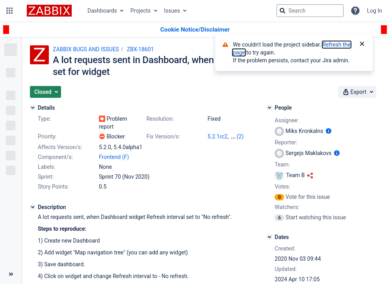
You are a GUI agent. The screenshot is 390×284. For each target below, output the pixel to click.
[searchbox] (310, 10)
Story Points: (53, 186)
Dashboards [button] (102, 10)
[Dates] (269, 237)
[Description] (32, 207)
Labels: (46, 167)
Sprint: (46, 177)
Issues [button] (172, 10)
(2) (240, 136)
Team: (282, 164)
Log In (374, 10)
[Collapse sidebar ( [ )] (11, 274)
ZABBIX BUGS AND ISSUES (86, 49)
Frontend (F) (114, 157)
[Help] (355, 10)
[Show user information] (328, 131)
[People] (269, 107)
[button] (9, 11)
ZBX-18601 (140, 49)
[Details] (32, 107)
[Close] (362, 45)
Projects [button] (140, 10)
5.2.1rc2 (218, 136)
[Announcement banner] (195, 29)
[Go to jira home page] (49, 11)
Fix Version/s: (163, 136)
